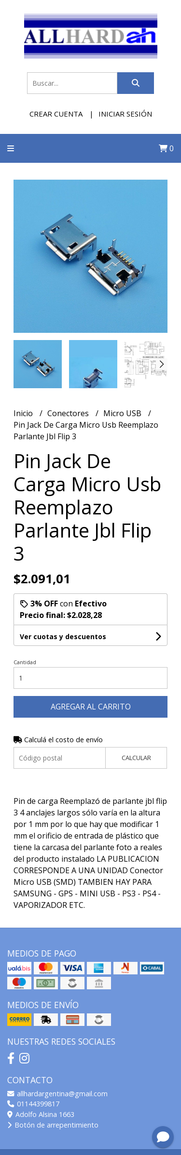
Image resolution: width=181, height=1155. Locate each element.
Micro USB (123, 413)
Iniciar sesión (125, 113)
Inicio (24, 413)
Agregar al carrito (91, 706)
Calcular (136, 757)
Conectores (69, 413)
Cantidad (25, 662)
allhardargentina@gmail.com (57, 1093)
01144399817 (33, 1103)
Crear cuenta (56, 113)
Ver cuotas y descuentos (63, 636)
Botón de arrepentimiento (52, 1124)
